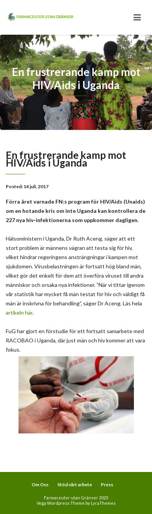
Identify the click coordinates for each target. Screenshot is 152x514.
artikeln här (19, 312)
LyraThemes (103, 503)
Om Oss (40, 484)
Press (107, 484)
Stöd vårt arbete (74, 484)
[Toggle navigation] (137, 17)
